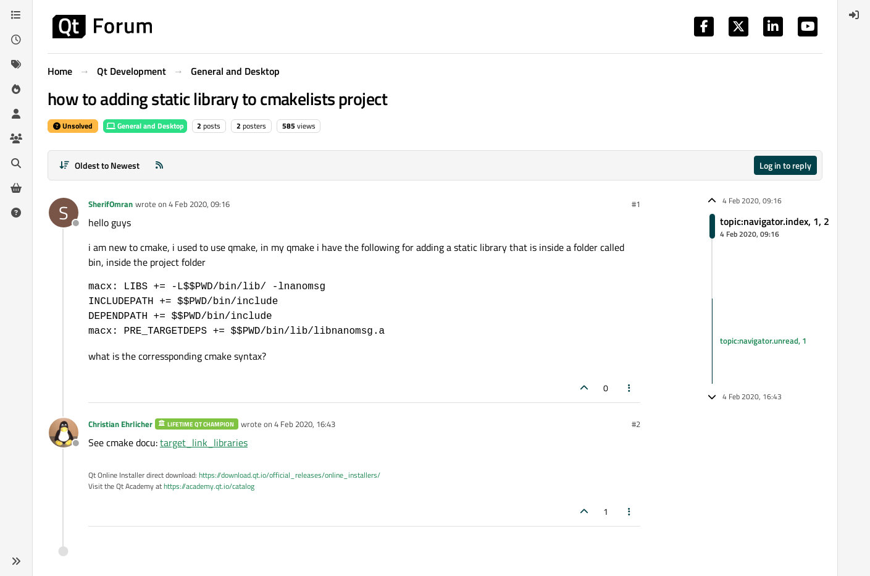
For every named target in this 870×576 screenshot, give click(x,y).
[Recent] (16, 39)
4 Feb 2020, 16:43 (304, 424)
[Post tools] (630, 387)
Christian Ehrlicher (120, 424)
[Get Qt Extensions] (16, 188)
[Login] (854, 15)
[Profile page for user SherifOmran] (63, 212)
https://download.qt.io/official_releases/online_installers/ (289, 475)
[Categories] (16, 15)
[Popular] (16, 89)
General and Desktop (145, 126)
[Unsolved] (16, 212)
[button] (16, 561)
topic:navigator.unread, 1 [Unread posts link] (763, 340)
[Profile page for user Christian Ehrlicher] (63, 432)
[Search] (16, 163)
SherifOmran (110, 204)
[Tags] (16, 64)
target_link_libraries (204, 442)
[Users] (16, 114)
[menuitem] (854, 15)
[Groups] (16, 138)
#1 (636, 204)
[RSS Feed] (159, 165)
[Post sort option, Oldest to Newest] (99, 165)
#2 (636, 424)
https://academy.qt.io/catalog (209, 486)
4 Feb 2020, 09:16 (199, 204)
